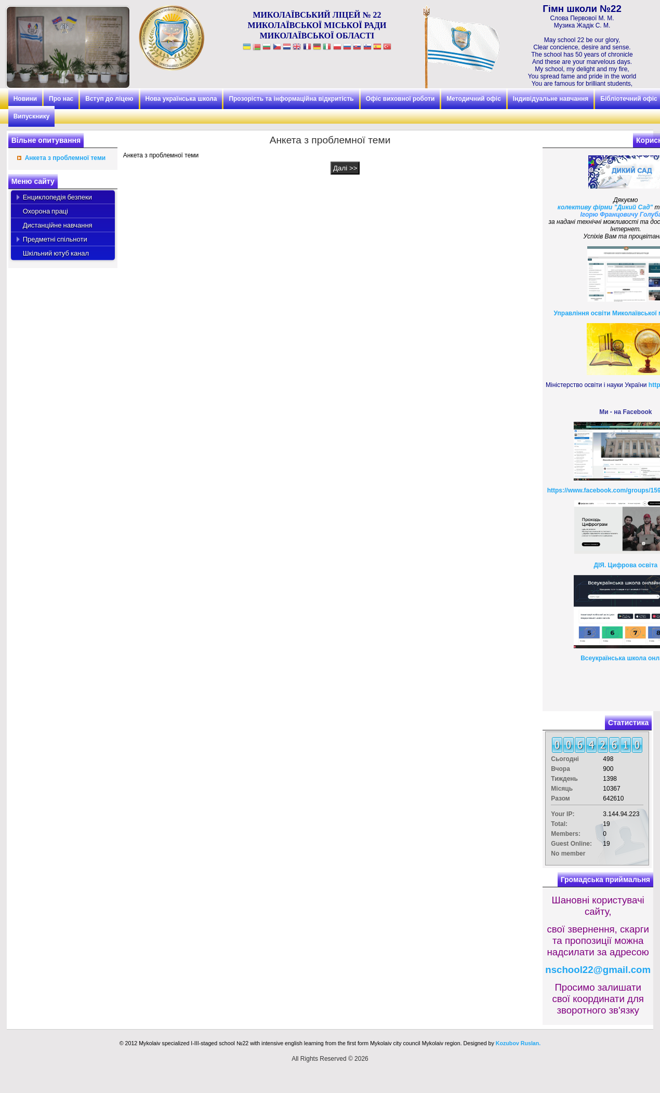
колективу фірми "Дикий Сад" (605, 207)
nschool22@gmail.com (598, 969)
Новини (25, 98)
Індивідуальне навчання (550, 98)
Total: (559, 824)
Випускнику (32, 116)
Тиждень (564, 778)
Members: (565, 833)
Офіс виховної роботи (400, 98)
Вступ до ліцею (109, 98)
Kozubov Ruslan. (518, 1043)
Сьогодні (565, 759)
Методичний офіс (473, 98)
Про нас (61, 98)
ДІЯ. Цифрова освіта (625, 565)
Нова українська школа (181, 98)
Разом (560, 798)
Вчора (560, 768)
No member (568, 853)
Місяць (562, 788)
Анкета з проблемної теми (65, 158)
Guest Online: (571, 843)
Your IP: (562, 814)
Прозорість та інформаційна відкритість (291, 98)
